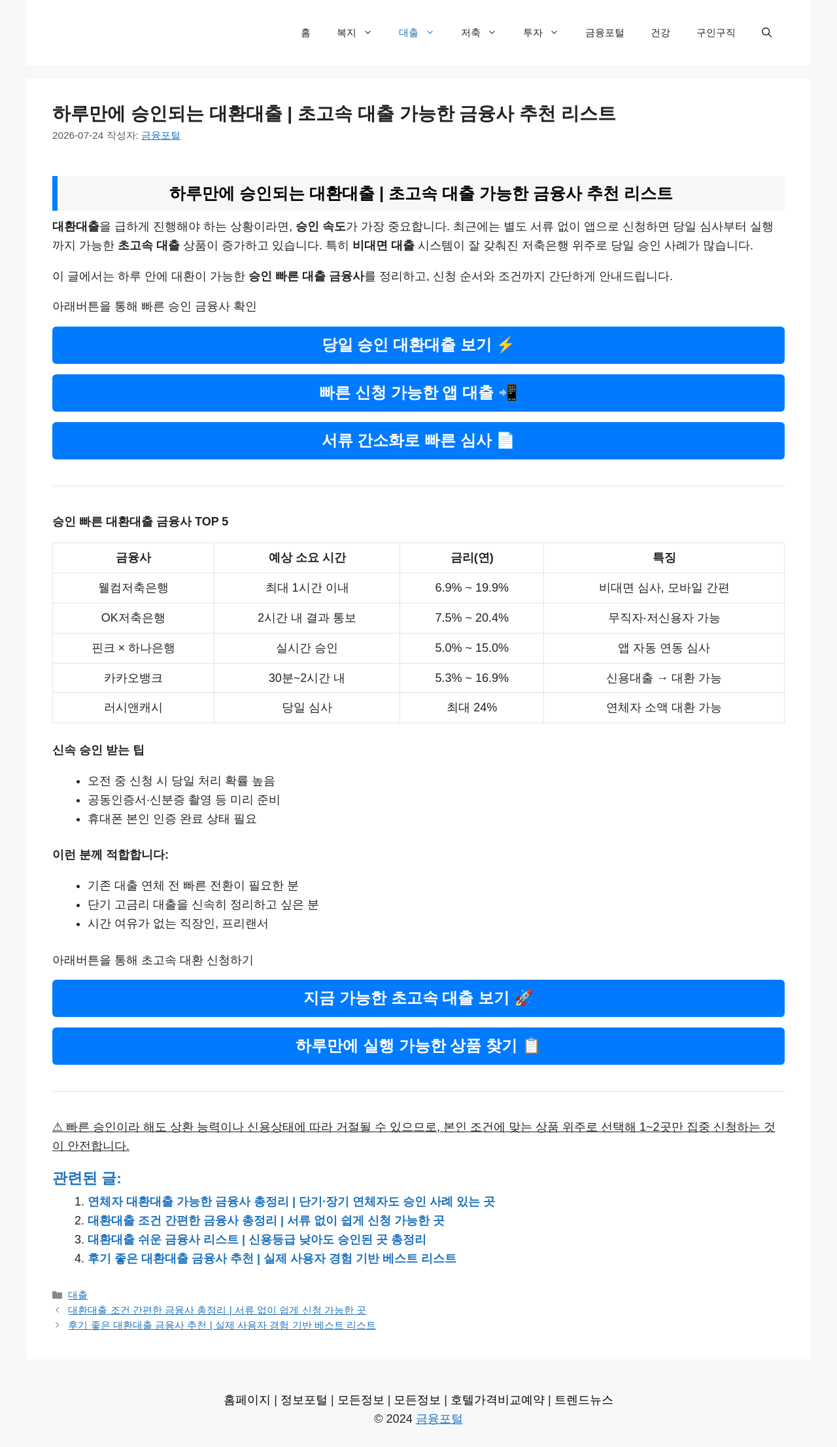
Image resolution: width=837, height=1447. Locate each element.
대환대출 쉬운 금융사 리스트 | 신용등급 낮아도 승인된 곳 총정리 (257, 1239)
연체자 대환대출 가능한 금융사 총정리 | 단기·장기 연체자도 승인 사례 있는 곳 (291, 1201)
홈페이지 (247, 1399)
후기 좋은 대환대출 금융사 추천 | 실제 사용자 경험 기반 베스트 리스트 (272, 1258)
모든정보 (360, 1399)
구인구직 (716, 32)
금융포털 (604, 32)
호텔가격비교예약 (498, 1399)
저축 (485, 32)
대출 (423, 32)
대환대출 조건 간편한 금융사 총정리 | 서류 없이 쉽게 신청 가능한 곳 (266, 1220)
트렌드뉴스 (584, 1399)
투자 (547, 32)
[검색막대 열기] (767, 32)
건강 (660, 32)
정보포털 (304, 1399)
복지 (361, 32)
